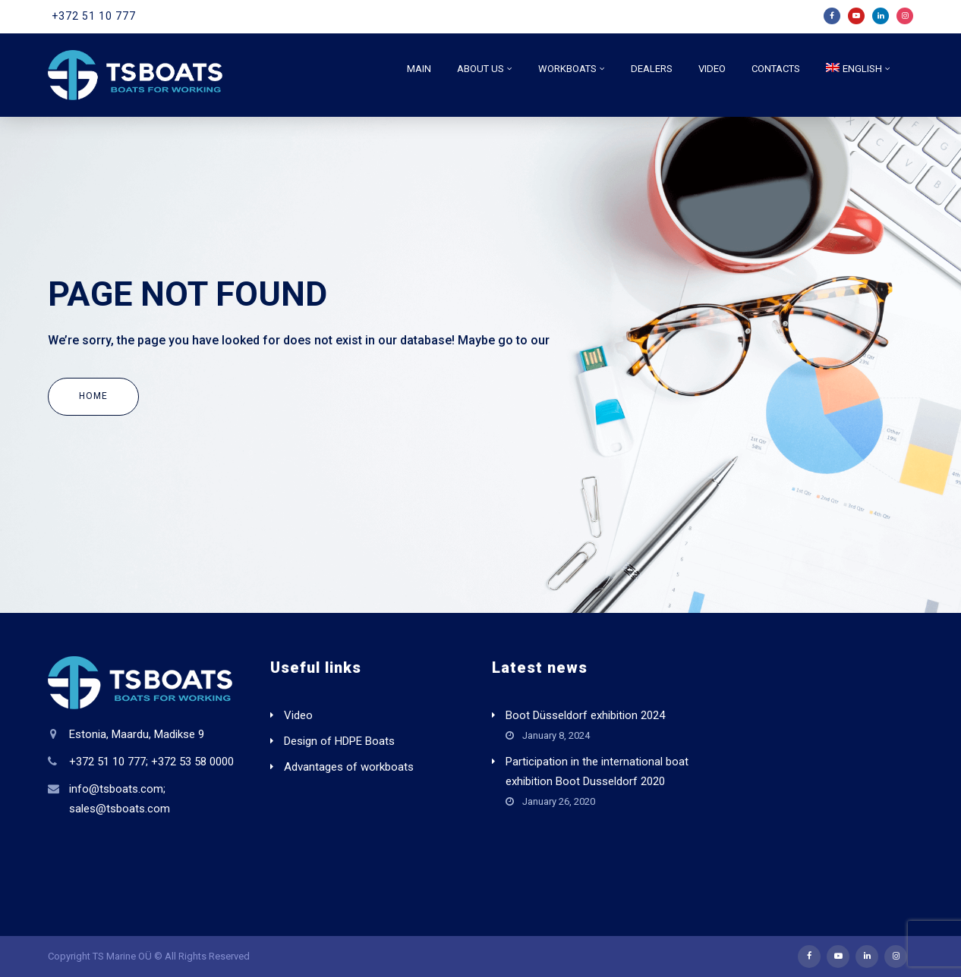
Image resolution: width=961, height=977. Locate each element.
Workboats (567, 68)
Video (712, 68)
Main (419, 68)
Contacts (775, 68)
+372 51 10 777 (94, 16)
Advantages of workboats (349, 767)
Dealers (652, 68)
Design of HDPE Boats (339, 741)
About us (480, 68)
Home (93, 396)
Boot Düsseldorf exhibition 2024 (585, 715)
